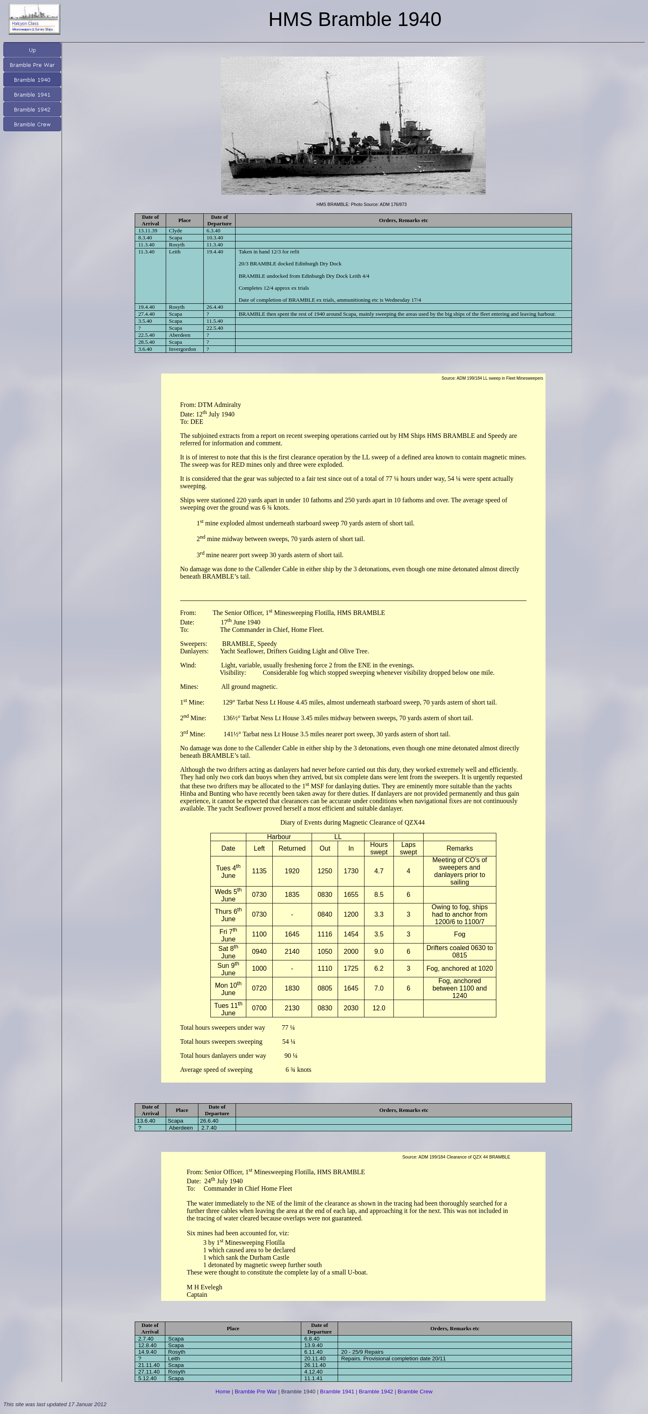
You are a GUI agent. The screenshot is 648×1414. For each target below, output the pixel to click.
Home (222, 1391)
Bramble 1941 (337, 1391)
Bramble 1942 (376, 1391)
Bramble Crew (415, 1391)
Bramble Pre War (256, 1391)
